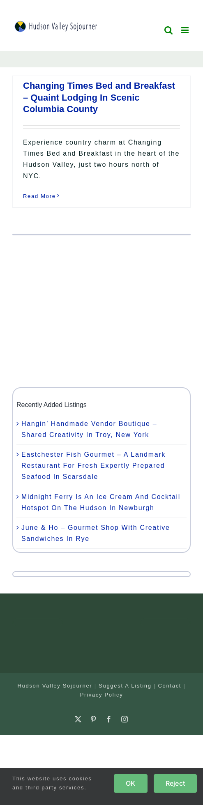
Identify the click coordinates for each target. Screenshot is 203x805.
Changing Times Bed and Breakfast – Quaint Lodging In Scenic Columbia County (99, 97)
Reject (175, 783)
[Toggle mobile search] (168, 30)
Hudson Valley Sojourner (54, 686)
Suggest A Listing (125, 686)
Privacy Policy (101, 695)
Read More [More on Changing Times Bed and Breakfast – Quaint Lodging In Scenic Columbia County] (39, 196)
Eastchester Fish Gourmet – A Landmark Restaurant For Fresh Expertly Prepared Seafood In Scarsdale (93, 465)
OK (130, 783)
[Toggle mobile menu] (186, 30)
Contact (169, 686)
